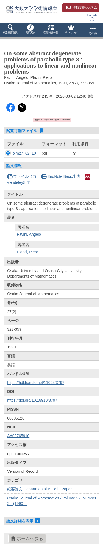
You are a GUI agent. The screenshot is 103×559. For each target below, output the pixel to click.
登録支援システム (81, 7)
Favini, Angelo (29, 234)
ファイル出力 (21, 176)
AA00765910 (18, 436)
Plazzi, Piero (27, 252)
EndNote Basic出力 (60, 176)
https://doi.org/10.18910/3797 (32, 400)
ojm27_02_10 (24, 153)
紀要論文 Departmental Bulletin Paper (39, 489)
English (92, 18)
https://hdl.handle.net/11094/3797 (35, 382)
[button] (10, 30)
